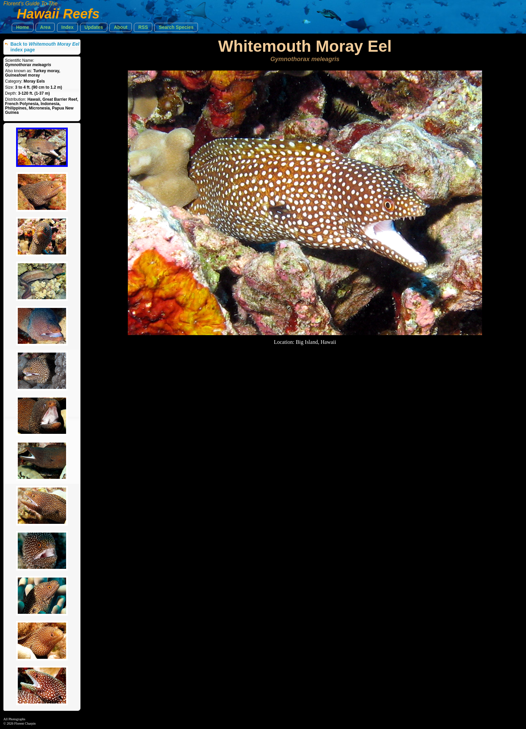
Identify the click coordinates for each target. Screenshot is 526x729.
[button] (23, 27)
